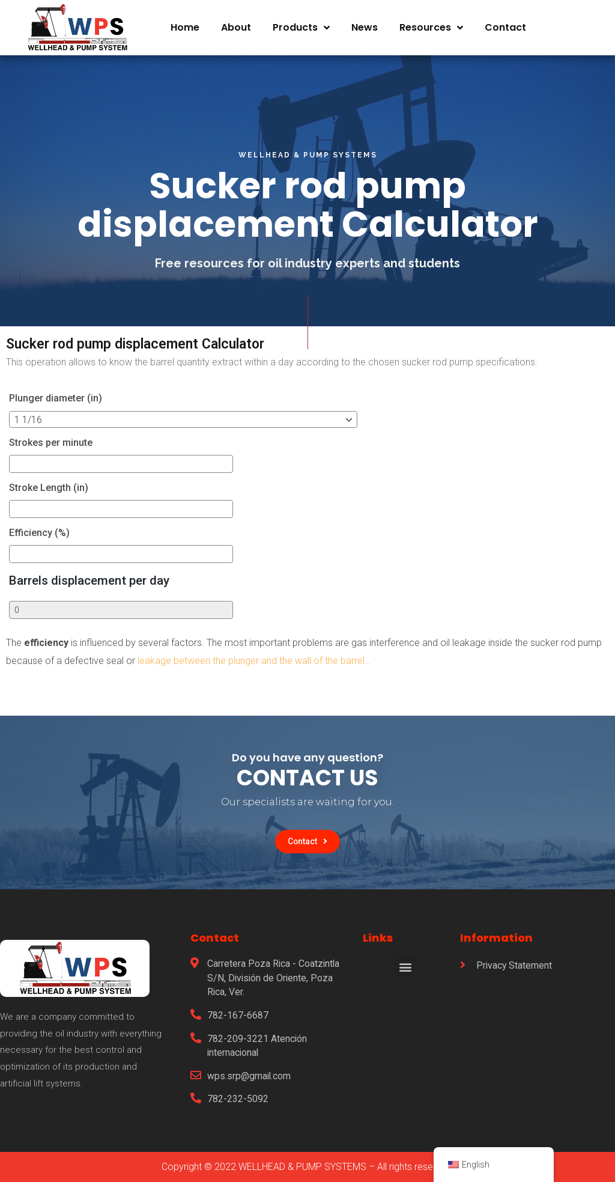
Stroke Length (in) (48, 487)
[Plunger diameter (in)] (158, 419)
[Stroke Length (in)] (84, 509)
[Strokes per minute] (84, 464)
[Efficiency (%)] (84, 554)
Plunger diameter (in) (55, 398)
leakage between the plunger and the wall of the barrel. (251, 660)
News (364, 22)
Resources (431, 22)
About (236, 22)
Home (185, 22)
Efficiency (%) (39, 532)
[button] (308, 842)
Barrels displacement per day (89, 580)
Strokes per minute (50, 442)
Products (301, 22)
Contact (505, 22)
